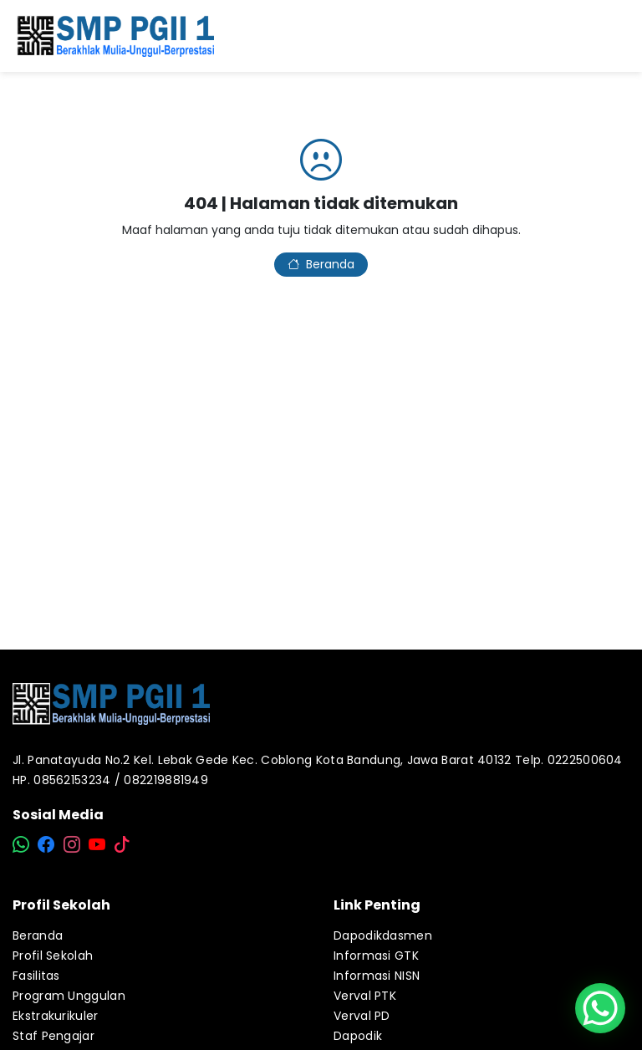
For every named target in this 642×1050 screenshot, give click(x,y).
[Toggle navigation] (616, 36)
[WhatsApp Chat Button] (600, 1008)
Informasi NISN (377, 975)
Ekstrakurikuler (56, 1015)
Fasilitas (36, 975)
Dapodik (358, 1035)
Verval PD (362, 1015)
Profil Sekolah (53, 955)
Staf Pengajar (53, 1035)
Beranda (321, 264)
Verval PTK (365, 995)
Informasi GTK (376, 955)
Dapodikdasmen (383, 935)
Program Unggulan (69, 995)
